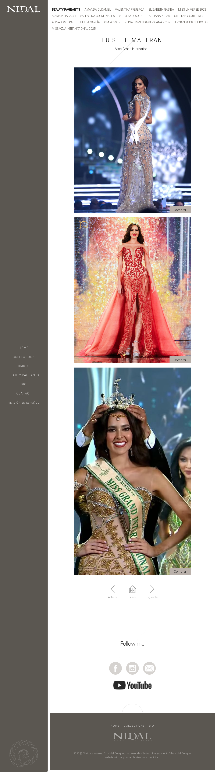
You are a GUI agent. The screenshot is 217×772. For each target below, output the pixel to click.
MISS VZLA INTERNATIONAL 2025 (74, 28)
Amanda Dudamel (98, 9)
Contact (23, 393)
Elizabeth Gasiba (161, 9)
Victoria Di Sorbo (132, 16)
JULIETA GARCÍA (89, 22)
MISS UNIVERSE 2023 (192, 9)
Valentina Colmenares (97, 16)
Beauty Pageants (24, 375)
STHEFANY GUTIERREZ (189, 16)
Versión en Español (23, 402)
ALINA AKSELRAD (63, 22)
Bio (23, 384)
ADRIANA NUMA (159, 16)
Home (24, 348)
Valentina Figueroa (129, 9)
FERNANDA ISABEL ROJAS (191, 22)
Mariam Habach (64, 16)
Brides (23, 366)
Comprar (180, 210)
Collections (24, 357)
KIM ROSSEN (112, 22)
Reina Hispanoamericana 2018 (147, 22)
